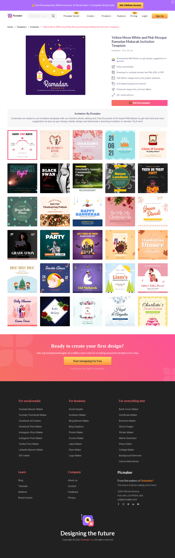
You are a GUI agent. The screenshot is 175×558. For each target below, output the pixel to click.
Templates (22, 27)
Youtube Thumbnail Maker (32, 415)
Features (121, 16)
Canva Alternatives (129, 461)
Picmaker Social (71, 16)
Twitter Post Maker (29, 444)
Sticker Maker (126, 432)
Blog (20, 480)
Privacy (72, 497)
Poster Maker (76, 432)
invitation (34, 27)
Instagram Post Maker (30, 438)
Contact (72, 486)
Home (10, 27)
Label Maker (75, 444)
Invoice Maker (76, 438)
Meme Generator (128, 438)
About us (72, 480)
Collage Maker (126, 449)
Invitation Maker (77, 415)
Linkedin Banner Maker (31, 449)
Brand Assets (25, 497)
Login (144, 16)
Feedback (73, 492)
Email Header (76, 409)
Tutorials (23, 486)
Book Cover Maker (128, 409)
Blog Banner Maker (79, 420)
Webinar (22, 492)
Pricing (133, 16)
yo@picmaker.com (127, 499)
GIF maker (24, 455)
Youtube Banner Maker (31, 409)
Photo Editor (125, 444)
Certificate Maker (128, 415)
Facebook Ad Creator (30, 420)
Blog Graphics (76, 426)
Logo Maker (75, 455)
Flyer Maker (75, 449)
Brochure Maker (127, 420)
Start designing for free (87, 361)
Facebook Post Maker (30, 426)
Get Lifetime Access (130, 5)
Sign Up (160, 16)
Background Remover (130, 455)
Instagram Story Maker (31, 432)
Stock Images (126, 426)
